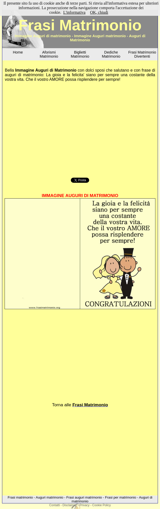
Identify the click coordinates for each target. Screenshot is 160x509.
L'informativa (74, 12)
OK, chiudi (99, 12)
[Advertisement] (80, 129)
